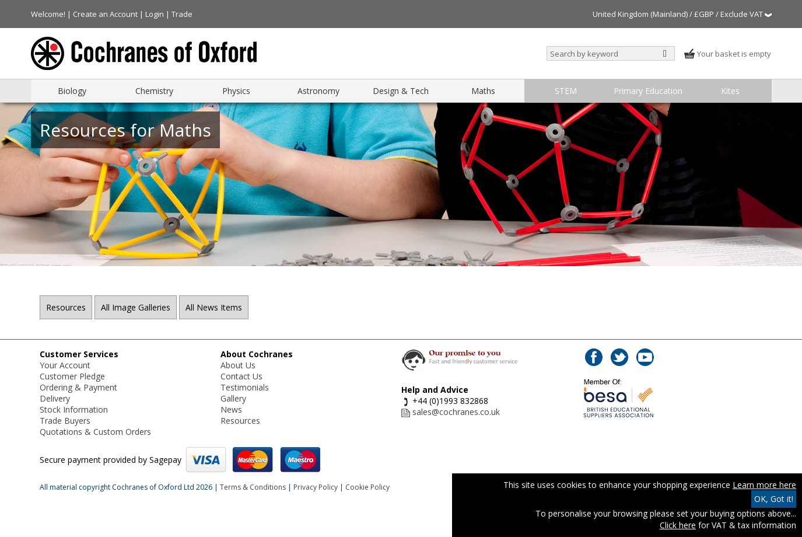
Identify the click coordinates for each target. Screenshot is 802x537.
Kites (730, 90)
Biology (72, 90)
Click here (678, 525)
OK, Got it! (773, 498)
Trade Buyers (65, 420)
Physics (236, 90)
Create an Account (105, 14)
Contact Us (241, 376)
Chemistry (154, 90)
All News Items (213, 307)
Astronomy (318, 90)
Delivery (55, 398)
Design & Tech (401, 90)
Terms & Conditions (253, 487)
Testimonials (244, 387)
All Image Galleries (135, 307)
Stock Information (74, 409)
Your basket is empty (727, 53)
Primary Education (648, 90)
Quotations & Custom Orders (95, 431)
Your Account (65, 365)
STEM (566, 90)
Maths (483, 90)
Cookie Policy (367, 487)
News (231, 409)
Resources (66, 307)
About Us (237, 365)
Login (154, 14)
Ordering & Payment (78, 387)
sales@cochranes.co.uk (456, 411)
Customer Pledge (72, 376)
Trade (181, 14)
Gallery (233, 398)
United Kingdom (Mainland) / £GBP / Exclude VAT (682, 14)
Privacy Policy (315, 487)
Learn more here (764, 484)
